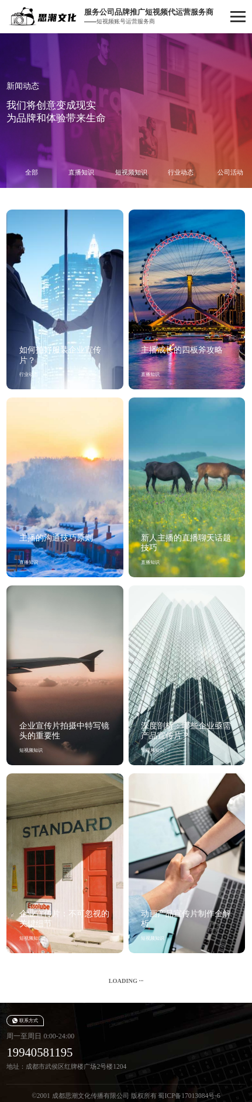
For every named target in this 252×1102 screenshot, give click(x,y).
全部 (31, 172)
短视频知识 (131, 172)
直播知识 (81, 172)
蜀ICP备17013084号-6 (189, 1095)
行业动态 (181, 172)
